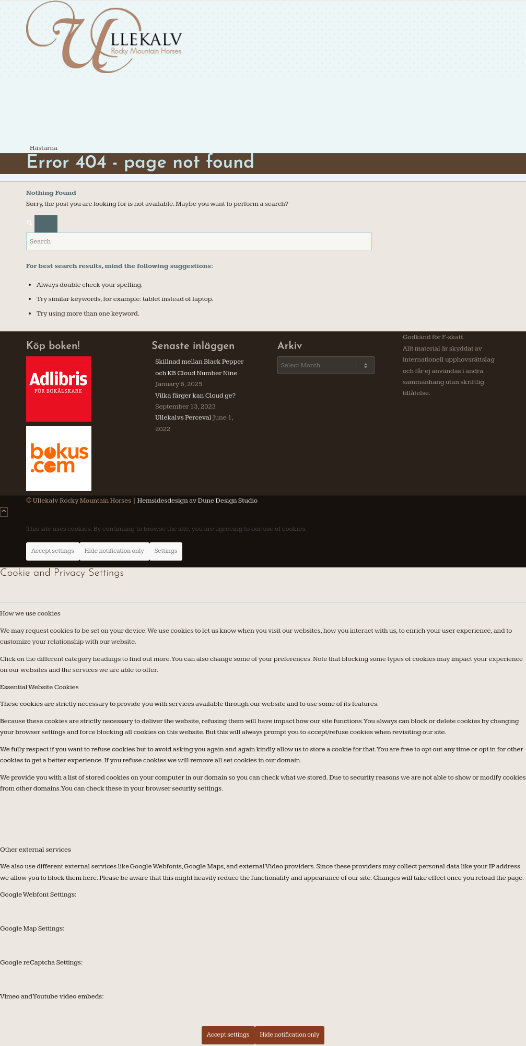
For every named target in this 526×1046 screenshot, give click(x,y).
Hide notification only (114, 551)
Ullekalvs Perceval (183, 417)
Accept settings (52, 551)
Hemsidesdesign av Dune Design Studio (197, 500)
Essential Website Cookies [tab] (39, 687)
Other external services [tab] (35, 849)
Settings (166, 551)
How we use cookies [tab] (30, 613)
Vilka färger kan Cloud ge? (195, 395)
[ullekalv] (104, 71)
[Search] (199, 241)
